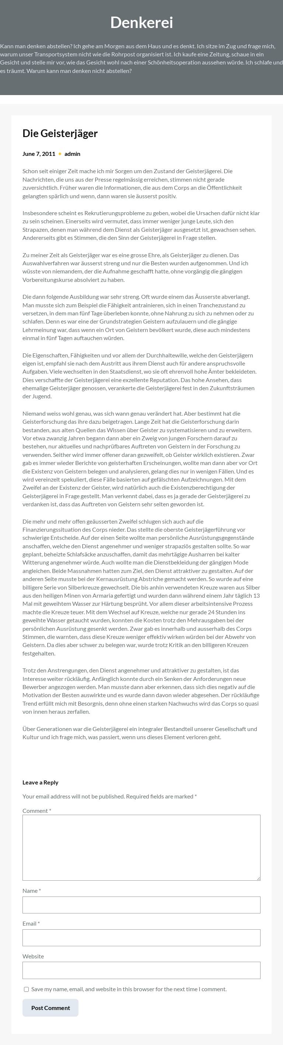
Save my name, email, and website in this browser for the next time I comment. (129, 988)
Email (31, 923)
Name (31, 890)
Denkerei (141, 22)
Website (33, 956)
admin (72, 153)
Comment (36, 810)
